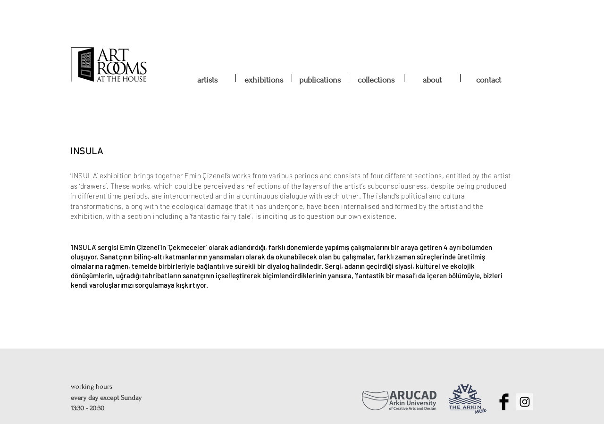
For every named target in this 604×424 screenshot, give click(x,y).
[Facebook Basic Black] (503, 401)
